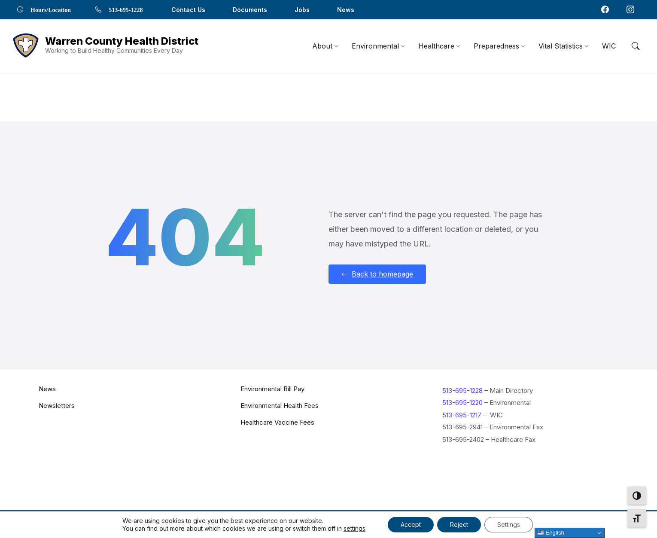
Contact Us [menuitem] (188, 9)
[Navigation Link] (26, 46)
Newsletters (57, 405)
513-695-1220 (462, 402)
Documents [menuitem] (250, 9)
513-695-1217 (461, 414)
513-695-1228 (462, 390)
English (550, 532)
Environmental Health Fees (279, 405)
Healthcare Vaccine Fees (277, 422)
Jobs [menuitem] (302, 9)
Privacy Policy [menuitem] (525, 522)
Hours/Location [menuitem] (50, 9)
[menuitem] (322, 46)
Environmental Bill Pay (272, 388)
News (47, 388)
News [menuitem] (345, 9)
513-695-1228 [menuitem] (126, 9)
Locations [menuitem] (478, 522)
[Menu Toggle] (635, 46)
